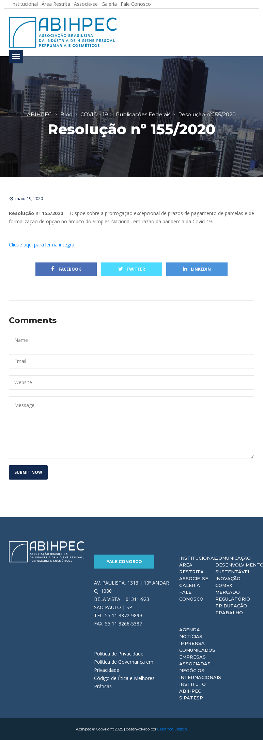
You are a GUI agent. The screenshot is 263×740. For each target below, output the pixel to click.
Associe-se (193, 578)
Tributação (231, 605)
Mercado (227, 592)
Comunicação (233, 558)
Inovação (228, 578)
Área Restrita (191, 568)
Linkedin (197, 269)
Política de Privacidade (118, 653)
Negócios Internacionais (200, 674)
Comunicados (197, 650)
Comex (223, 585)
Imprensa (192, 643)
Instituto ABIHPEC (192, 687)
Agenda (189, 629)
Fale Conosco (124, 561)
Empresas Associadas (195, 660)
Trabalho (229, 612)
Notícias (190, 636)
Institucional (198, 558)
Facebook (66, 269)
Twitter (131, 269)
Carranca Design (172, 729)
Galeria (189, 585)
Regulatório (232, 599)
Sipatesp (191, 697)
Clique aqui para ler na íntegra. (42, 244)
